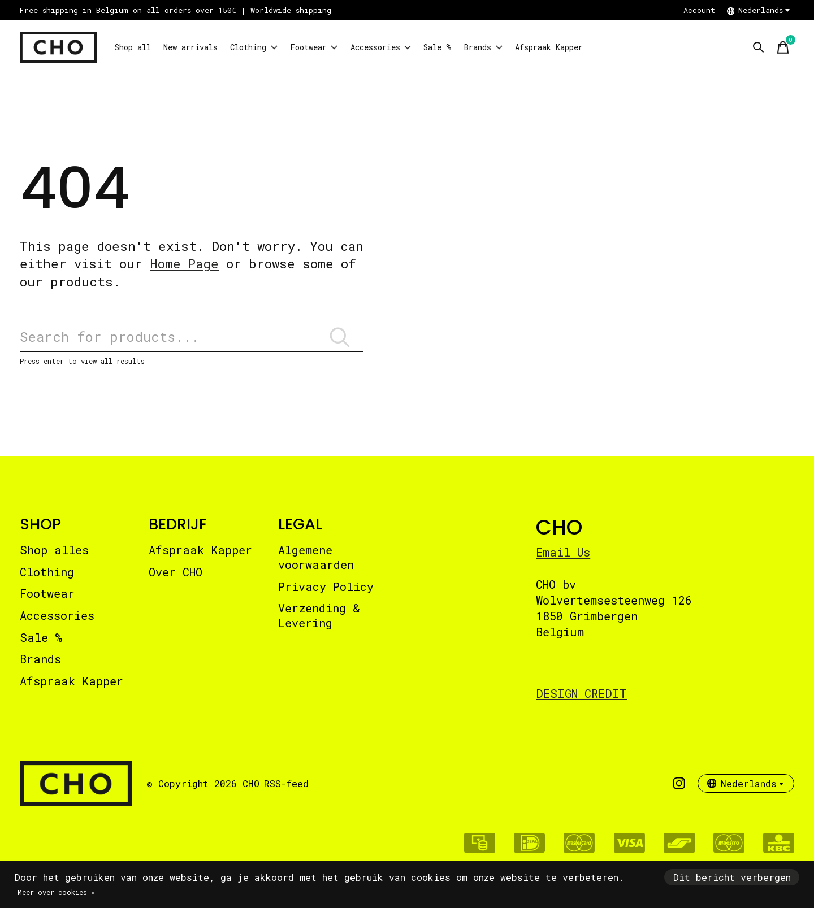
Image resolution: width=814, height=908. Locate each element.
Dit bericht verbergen (732, 877)
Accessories (448, 47)
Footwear (365, 47)
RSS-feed (286, 793)
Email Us (563, 561)
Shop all (139, 47)
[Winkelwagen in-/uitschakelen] (783, 47)
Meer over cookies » (56, 892)
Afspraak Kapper (658, 47)
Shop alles (54, 559)
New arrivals (213, 47)
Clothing (292, 47)
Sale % (519, 47)
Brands (576, 47)
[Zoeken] (191, 342)
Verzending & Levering (319, 625)
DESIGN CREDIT (581, 703)
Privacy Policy (326, 596)
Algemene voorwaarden (316, 566)
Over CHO (175, 581)
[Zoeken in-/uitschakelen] (758, 47)
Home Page (184, 263)
